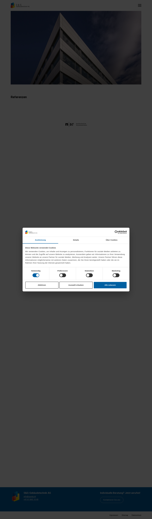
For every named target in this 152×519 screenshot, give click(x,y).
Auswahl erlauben (76, 285)
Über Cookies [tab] (111, 240)
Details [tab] (76, 240)
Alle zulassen (110, 285)
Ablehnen (42, 285)
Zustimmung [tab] (40, 240)
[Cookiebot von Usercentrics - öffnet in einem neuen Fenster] (116, 232)
